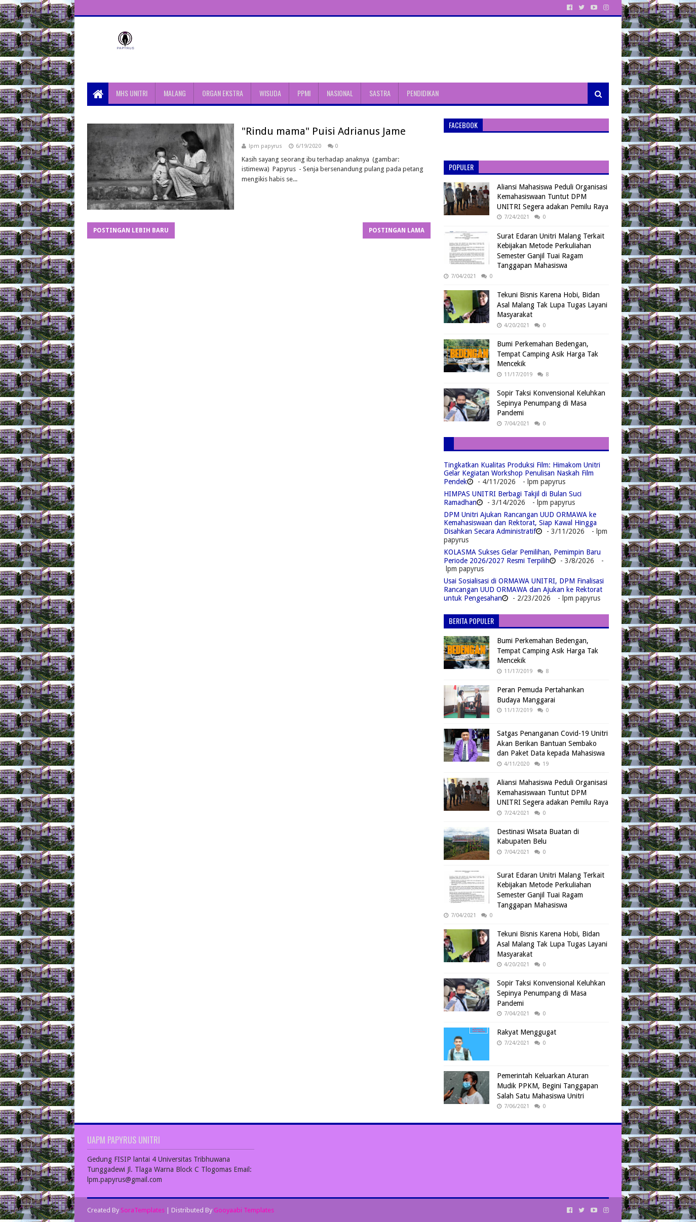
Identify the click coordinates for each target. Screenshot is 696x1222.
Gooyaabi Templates (244, 1210)
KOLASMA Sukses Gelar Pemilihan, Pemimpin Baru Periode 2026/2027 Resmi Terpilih (522, 556)
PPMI (304, 93)
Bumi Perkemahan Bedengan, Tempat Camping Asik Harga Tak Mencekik (547, 354)
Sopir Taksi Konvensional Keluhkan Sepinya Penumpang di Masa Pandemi (551, 403)
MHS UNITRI (131, 93)
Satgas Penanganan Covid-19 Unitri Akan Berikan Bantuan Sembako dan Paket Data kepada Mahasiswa (552, 743)
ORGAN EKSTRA (222, 93)
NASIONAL (340, 93)
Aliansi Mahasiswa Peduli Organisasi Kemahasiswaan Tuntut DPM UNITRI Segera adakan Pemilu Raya (552, 197)
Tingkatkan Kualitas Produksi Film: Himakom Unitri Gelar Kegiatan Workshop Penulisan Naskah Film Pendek (522, 473)
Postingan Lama (396, 230)
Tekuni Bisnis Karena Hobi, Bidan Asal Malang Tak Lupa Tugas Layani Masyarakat (552, 305)
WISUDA (270, 93)
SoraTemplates (143, 1210)
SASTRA (380, 93)
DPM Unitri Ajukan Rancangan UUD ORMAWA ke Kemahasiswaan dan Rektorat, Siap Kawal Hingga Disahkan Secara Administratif (520, 523)
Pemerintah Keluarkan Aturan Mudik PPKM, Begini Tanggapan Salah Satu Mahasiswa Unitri (547, 1085)
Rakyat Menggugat (526, 1032)
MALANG (175, 93)
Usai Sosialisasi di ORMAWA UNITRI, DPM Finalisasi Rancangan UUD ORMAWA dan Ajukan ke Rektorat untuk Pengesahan (524, 589)
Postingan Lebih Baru (131, 230)
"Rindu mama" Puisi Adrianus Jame (324, 131)
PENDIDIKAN (423, 93)
